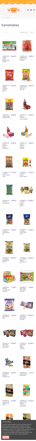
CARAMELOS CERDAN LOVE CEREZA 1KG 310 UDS (23, 58)
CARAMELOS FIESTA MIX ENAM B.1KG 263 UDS (23, 289)
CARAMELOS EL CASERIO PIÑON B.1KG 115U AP (5, 260)
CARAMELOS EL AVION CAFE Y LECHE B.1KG (6, 174)
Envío (4, 2)
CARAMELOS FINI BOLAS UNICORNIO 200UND (23, 317)
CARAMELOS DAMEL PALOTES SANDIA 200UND (23, 145)
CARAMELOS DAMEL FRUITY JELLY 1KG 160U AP (23, 87)
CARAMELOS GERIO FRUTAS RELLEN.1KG (23, 374)
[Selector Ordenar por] (24, 32)
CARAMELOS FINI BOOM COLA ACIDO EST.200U (5, 345)
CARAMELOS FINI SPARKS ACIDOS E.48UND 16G (5, 374)
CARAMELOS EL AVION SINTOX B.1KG (6, 202)
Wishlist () (31, 2)
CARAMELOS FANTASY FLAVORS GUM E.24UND (6, 289)
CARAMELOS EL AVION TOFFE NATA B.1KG (23, 232)
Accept (6, 437)
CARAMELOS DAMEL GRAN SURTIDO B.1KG (6, 116)
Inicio (16, 2)
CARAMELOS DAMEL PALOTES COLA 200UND (24, 117)
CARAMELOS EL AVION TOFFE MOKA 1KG (5, 232)
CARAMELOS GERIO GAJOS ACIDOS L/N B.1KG (6, 402)
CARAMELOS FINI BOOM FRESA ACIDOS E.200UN (23, 346)
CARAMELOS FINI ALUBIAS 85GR (5, 317)
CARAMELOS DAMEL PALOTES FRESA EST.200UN (5, 145)
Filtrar (5, 32)
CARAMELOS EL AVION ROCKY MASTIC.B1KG (23, 174)
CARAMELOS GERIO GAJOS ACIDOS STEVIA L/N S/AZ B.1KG (23, 403)
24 (32, 32)
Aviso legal (11, 2)
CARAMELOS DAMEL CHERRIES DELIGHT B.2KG (5, 88)
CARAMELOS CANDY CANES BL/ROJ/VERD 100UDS (6, 59)
